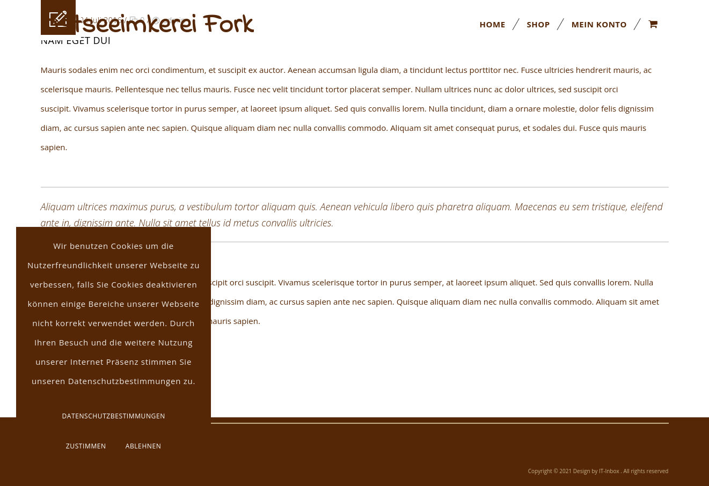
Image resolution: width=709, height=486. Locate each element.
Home (493, 24)
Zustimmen (86, 446)
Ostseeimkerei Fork (147, 25)
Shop (538, 24)
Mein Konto (599, 24)
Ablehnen (144, 446)
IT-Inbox (609, 471)
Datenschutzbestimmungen (113, 416)
